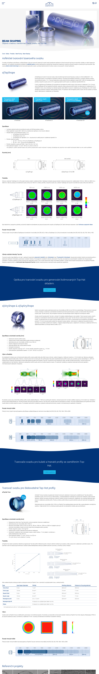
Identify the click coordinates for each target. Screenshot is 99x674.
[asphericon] (49, 6)
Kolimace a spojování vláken (86, 224)
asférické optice (31, 64)
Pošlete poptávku (49, 290)
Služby (7, 53)
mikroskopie (51, 257)
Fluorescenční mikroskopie (63, 257)
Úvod (3, 53)
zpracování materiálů (40, 257)
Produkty (12, 53)
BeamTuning (19, 53)
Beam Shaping (26, 53)
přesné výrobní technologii (12, 66)
